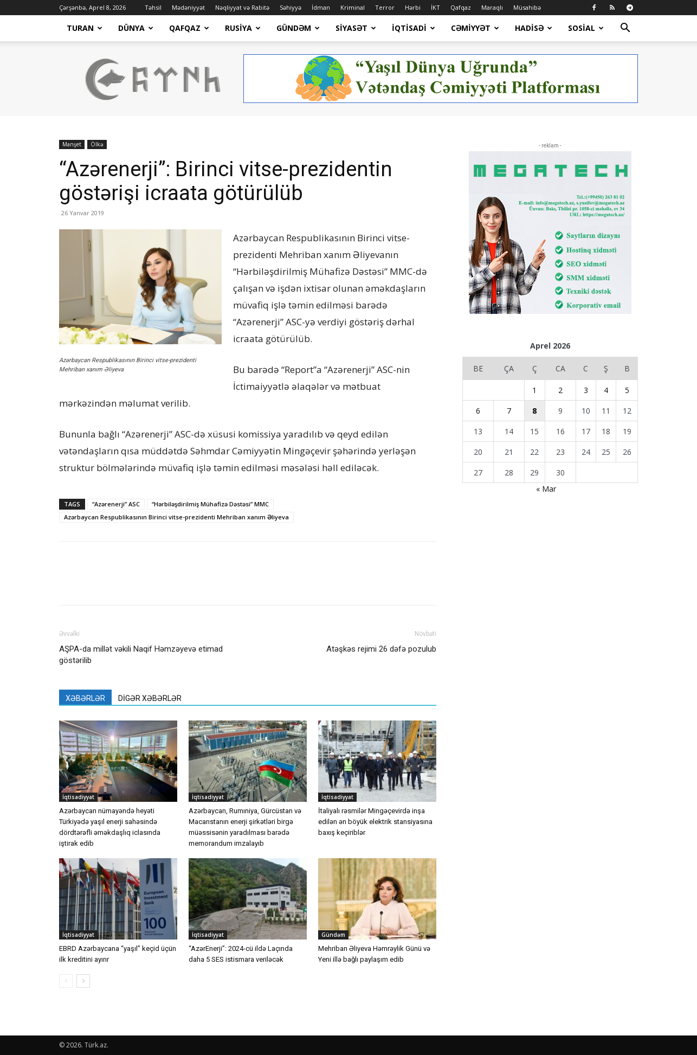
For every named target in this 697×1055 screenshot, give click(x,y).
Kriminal (352, 7)
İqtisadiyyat (78, 797)
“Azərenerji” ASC (116, 504)
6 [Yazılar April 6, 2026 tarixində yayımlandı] (478, 411)
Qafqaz (460, 7)
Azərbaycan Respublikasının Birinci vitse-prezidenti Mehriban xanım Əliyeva (176, 517)
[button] (625, 29)
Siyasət (355, 28)
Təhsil (153, 7)
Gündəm (298, 28)
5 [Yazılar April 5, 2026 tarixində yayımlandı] (627, 390)
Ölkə (97, 144)
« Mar (546, 489)
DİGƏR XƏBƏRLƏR (150, 698)
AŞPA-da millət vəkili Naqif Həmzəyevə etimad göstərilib (141, 654)
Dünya (135, 28)
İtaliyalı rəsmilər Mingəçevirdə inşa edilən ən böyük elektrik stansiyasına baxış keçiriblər (375, 822)
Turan (84, 28)
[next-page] (83, 981)
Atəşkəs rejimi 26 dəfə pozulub (381, 649)
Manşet (71, 144)
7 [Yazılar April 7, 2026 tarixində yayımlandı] (509, 411)
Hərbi (413, 7)
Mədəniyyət (188, 7)
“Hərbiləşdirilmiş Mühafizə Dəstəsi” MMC (210, 504)
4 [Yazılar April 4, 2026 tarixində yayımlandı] (606, 390)
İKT (435, 7)
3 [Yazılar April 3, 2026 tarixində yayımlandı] (586, 390)
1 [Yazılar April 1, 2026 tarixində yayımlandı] (534, 390)
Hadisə (533, 28)
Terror (385, 7)
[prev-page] (66, 981)
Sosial (586, 28)
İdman (321, 7)
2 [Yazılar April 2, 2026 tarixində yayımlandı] (560, 390)
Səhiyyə (290, 7)
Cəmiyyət (475, 28)
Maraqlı (492, 7)
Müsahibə (527, 7)
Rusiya (243, 28)
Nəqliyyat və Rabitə (242, 7)
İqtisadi (413, 28)
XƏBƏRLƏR (85, 698)
